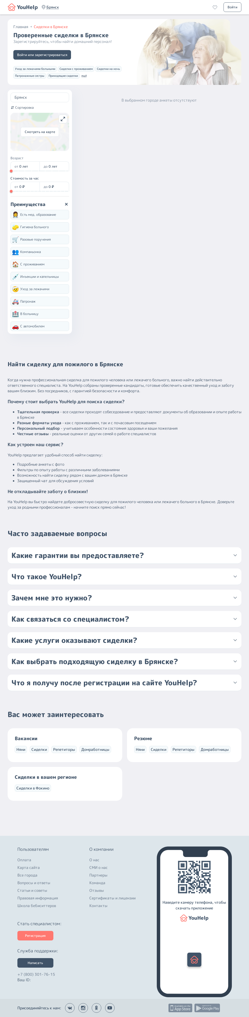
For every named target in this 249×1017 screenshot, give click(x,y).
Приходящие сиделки (63, 76)
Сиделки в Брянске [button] (51, 26)
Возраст (17, 158)
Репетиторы (64, 749)
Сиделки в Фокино (32, 788)
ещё (84, 76)
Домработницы (95, 749)
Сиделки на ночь (108, 69)
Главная (23, 26)
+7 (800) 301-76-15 (36, 973)
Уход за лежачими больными (35, 69)
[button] (52, 7)
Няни (20, 749)
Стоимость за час (24, 178)
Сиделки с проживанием (76, 69)
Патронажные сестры (29, 76)
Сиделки (39, 749)
